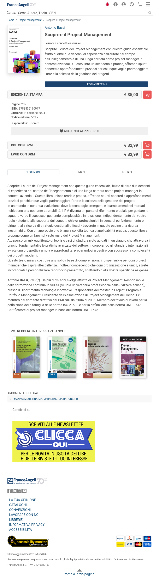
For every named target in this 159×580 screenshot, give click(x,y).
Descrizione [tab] (33, 172)
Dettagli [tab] (127, 172)
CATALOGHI (18, 505)
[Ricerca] (150, 13)
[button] (106, 5)
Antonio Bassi (55, 28)
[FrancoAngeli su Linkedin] (14, 492)
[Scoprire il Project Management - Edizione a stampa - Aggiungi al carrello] (147, 95)
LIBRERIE (16, 520)
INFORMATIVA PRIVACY (27, 525)
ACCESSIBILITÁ (20, 530)
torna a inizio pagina (79, 574)
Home (10, 20)
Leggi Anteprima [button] (96, 84)
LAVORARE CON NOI (24, 515)
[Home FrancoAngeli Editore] (21, 5)
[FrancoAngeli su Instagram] (19, 492)
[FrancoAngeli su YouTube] (24, 492)
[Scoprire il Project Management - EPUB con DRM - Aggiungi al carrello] (147, 154)
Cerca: (11, 13)
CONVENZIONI (20, 510)
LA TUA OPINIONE (22, 500)
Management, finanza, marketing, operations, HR (46, 398)
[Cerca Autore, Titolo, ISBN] (82, 13)
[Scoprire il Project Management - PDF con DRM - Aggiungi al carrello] (147, 145)
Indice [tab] (82, 172)
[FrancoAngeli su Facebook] (9, 492)
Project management (30, 20)
